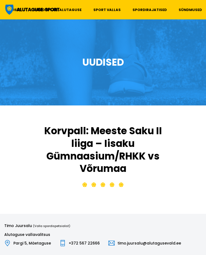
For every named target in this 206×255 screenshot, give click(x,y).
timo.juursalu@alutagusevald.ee (149, 243)
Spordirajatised (150, 9)
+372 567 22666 (84, 243)
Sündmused (190, 9)
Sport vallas (107, 9)
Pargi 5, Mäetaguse (32, 243)
